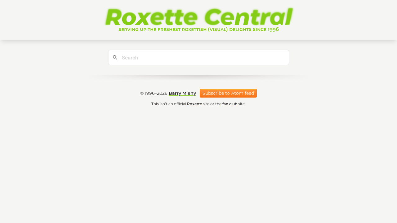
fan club (229, 104)
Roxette (194, 104)
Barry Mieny (182, 93)
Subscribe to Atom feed (228, 93)
